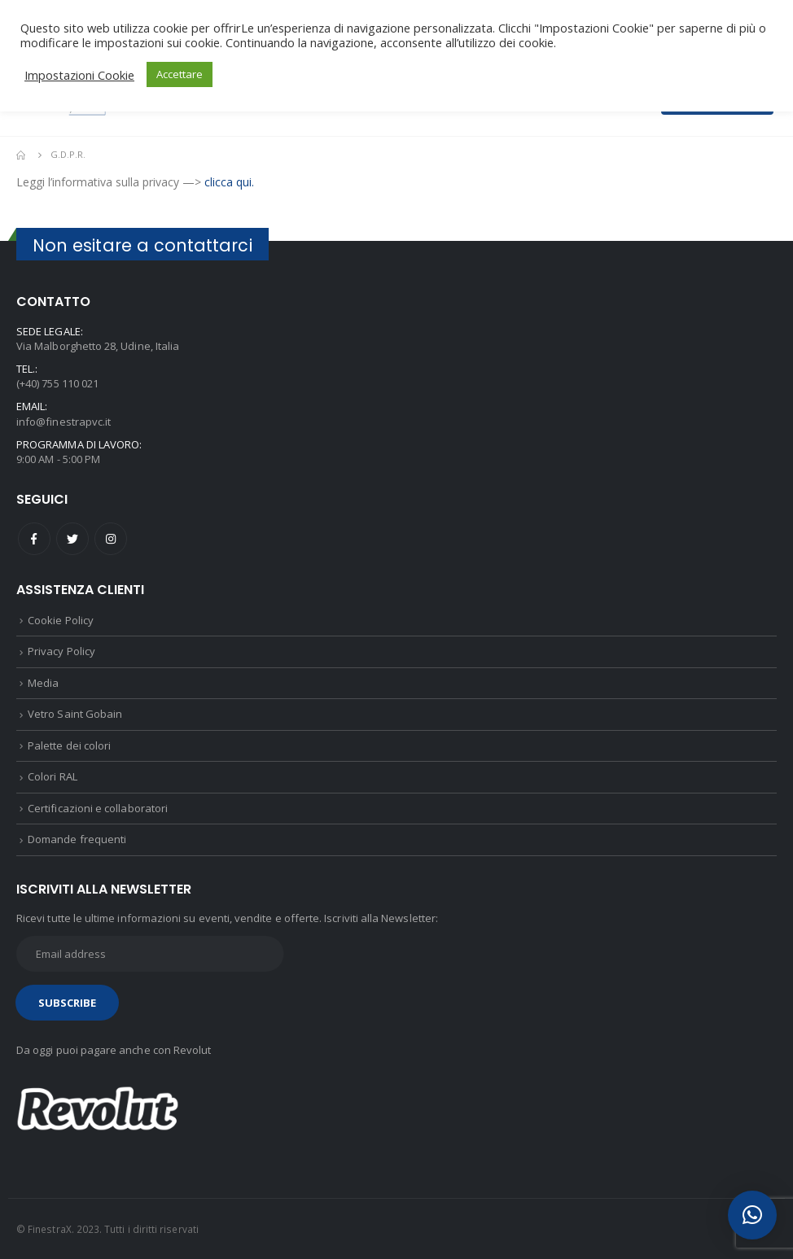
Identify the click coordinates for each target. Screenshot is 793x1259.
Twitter (72, 538)
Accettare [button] (179, 74)
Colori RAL (52, 776)
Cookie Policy (61, 620)
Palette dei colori (69, 745)
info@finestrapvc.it (63, 421)
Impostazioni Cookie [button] (79, 75)
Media (43, 682)
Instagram (110, 538)
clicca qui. (229, 182)
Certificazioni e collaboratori (98, 808)
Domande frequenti (77, 839)
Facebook (34, 538)
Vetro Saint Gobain (75, 713)
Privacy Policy (61, 651)
